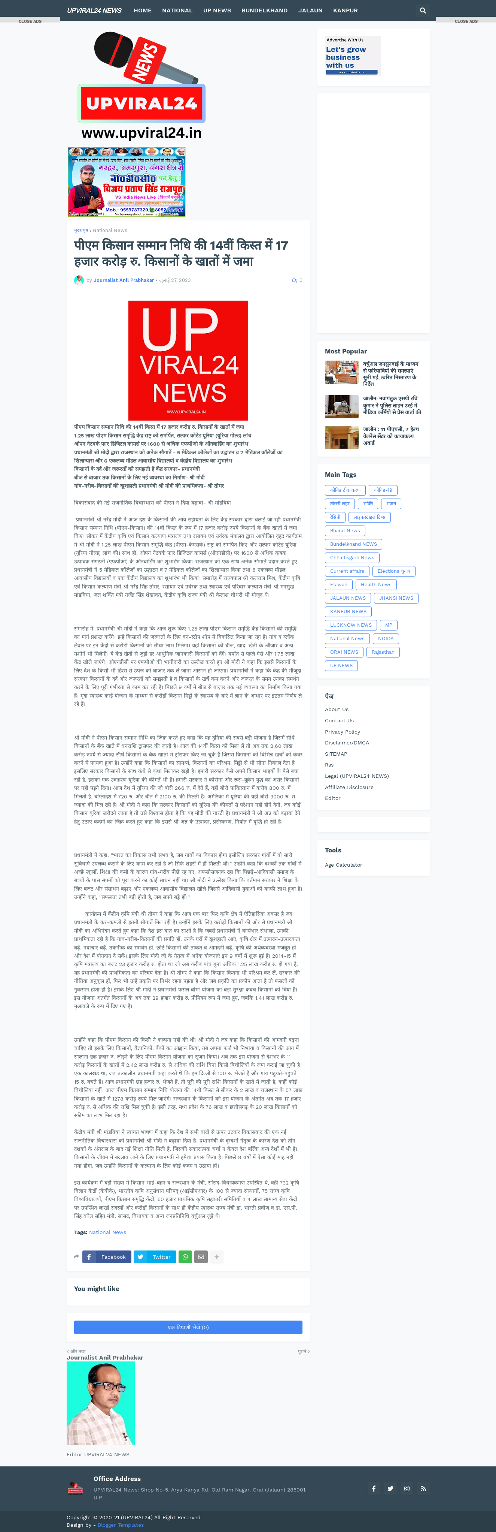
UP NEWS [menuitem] (217, 10)
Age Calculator (343, 865)
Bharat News (345, 530)
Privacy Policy (342, 732)
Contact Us (339, 720)
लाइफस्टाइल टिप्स (370, 517)
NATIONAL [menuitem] (177, 10)
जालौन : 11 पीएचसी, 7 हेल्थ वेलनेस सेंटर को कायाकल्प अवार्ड (391, 436)
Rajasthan (383, 652)
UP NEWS (341, 665)
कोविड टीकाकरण (345, 490)
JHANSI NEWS (396, 598)
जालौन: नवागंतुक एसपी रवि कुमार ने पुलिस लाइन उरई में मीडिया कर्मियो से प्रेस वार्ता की (392, 405)
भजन (391, 503)
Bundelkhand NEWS (353, 544)
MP (388, 625)
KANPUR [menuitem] (345, 10)
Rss (329, 765)
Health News (376, 584)
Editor (333, 798)
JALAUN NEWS (348, 598)
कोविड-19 (383, 490)
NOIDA (386, 638)
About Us (337, 709)
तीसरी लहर (340, 503)
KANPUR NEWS (348, 611)
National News (110, 230)
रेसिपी (335, 517)
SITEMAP (336, 754)
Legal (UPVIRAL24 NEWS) (357, 776)
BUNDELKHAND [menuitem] (264, 10)
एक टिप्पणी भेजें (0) (188, 1327)
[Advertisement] (373, 213)
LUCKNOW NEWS (351, 625)
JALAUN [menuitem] (310, 10)
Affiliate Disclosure (349, 787)
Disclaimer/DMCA (347, 743)
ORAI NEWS (344, 652)
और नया (77, 1351)
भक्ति (368, 503)
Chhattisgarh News (352, 557)
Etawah (338, 584)
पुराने (302, 1351)
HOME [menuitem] (143, 10)
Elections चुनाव (394, 571)
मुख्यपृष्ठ (81, 230)
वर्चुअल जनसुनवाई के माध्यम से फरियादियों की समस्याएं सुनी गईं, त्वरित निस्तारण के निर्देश (390, 374)
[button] (423, 10)
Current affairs (347, 571)
